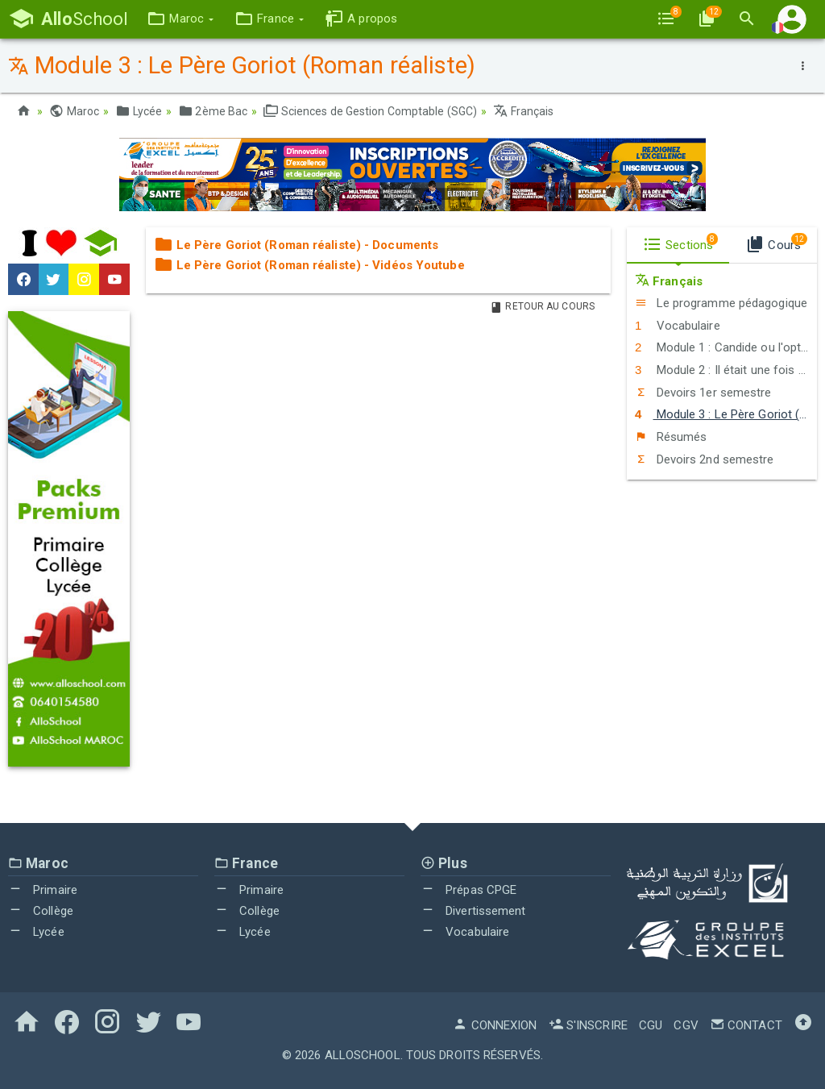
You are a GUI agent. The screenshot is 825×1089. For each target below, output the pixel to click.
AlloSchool (362, 1055)
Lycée (138, 111)
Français (523, 111)
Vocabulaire (677, 325)
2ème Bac (212, 111)
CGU (650, 1025)
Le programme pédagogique (721, 303)
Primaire (42, 890)
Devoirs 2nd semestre (704, 459)
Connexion (495, 1025)
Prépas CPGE (468, 890)
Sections (680, 242)
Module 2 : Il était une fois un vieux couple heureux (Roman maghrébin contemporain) (726, 370)
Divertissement (473, 911)
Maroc (74, 111)
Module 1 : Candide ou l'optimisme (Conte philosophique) (726, 347)
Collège (40, 911)
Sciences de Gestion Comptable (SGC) (370, 111)
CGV (686, 1025)
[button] (180, 19)
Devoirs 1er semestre (703, 392)
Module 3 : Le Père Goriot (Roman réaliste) (726, 414)
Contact (746, 1025)
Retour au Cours (542, 306)
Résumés (671, 437)
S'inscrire (588, 1025)
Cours (776, 242)
